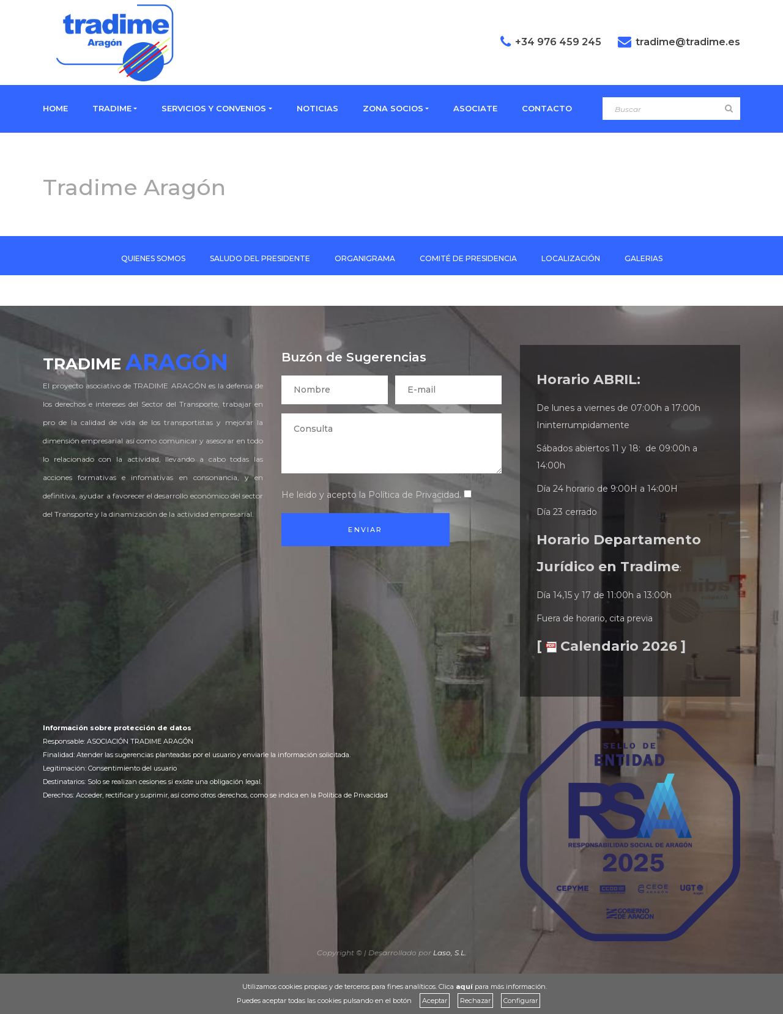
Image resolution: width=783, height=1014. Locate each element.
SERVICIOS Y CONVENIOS (213, 108)
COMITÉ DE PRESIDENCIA (468, 258)
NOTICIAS (317, 108)
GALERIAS (643, 258)
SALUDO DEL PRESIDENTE (260, 258)
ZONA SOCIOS (393, 108)
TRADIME (112, 108)
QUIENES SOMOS (153, 258)
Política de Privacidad (413, 494)
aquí (464, 986)
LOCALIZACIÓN (570, 258)
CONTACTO (547, 108)
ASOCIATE (475, 108)
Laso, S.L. (450, 952)
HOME (55, 108)
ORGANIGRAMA (365, 258)
